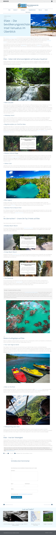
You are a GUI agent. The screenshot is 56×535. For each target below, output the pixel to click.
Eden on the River (39, 389)
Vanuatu (31, 453)
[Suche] (51, 1)
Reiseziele (15, 10)
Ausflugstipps (18, 453)
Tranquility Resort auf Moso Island (31, 292)
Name (12, 483)
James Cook (39, 45)
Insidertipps (23, 10)
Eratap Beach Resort (16, 254)
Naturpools (13, 205)
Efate (21, 453)
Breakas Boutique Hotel (28, 228)
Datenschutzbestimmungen (24, 494)
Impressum (50, 532)
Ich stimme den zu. (22, 494)
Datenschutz (47, 532)
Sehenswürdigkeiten (26, 453)
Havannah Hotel (19, 282)
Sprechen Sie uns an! (10, 450)
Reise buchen (28, 12)
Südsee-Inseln (23, 45)
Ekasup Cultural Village (15, 157)
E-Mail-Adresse (27, 483)
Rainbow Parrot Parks (19, 212)
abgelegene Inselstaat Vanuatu (10, 38)
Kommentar (13, 470)
